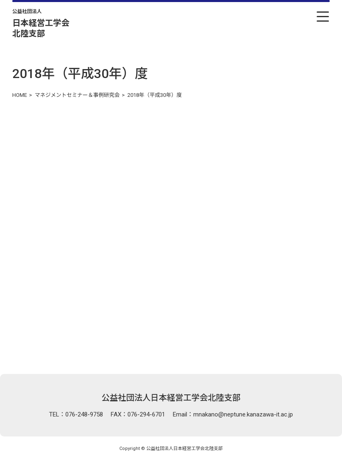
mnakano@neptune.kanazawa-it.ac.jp (243, 414)
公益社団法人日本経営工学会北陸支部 (171, 398)
